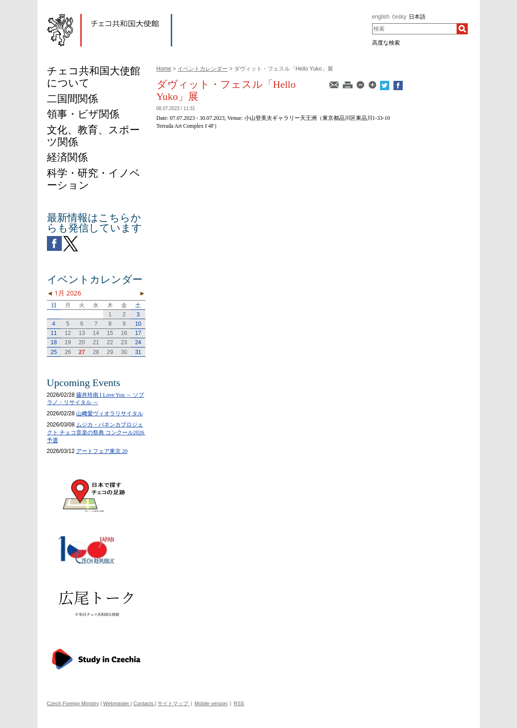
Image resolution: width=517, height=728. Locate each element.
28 (96, 352)
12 (68, 333)
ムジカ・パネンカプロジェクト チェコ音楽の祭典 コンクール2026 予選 (98, 432)
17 (138, 333)
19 (68, 342)
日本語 (417, 16)
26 (68, 352)
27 (82, 352)
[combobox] (414, 28)
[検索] (462, 28)
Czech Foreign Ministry (73, 703)
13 (82, 333)
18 (54, 342)
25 (54, 352)
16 (124, 333)
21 (96, 342)
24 (138, 342)
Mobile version (211, 703)
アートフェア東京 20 (102, 451)
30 (124, 352)
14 (96, 333)
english (381, 16)
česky (399, 16)
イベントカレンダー (202, 69)
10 (138, 324)
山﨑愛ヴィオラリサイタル (109, 413)
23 (124, 342)
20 (82, 342)
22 (110, 342)
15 (110, 333)
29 (110, 352)
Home (164, 69)
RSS (239, 703)
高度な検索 (386, 43)
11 (54, 333)
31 (138, 352)
